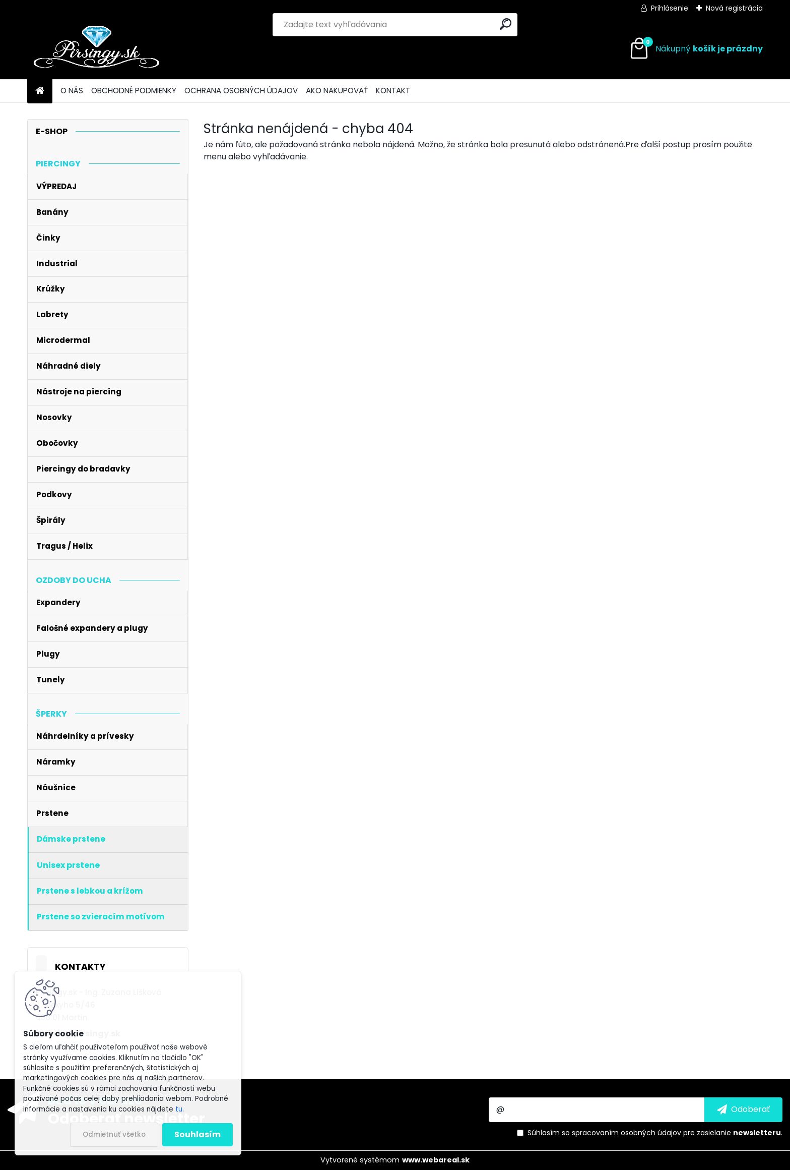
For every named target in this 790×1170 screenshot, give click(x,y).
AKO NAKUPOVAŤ (337, 90)
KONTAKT (393, 90)
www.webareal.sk (436, 1160)
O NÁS (71, 90)
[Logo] (96, 49)
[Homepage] (39, 91)
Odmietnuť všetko (114, 1134)
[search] (505, 24)
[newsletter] (743, 1109)
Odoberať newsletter (126, 1118)
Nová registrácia (734, 8)
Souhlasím (197, 1134)
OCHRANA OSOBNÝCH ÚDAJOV (241, 90)
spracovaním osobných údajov (626, 1133)
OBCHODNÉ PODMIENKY (133, 90)
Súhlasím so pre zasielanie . (655, 1133)
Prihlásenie (669, 8)
